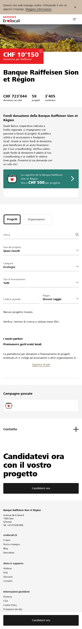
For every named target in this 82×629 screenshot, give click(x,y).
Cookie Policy (10, 605)
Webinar (7, 568)
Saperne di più (41, 364)
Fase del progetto (12, 247)
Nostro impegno (11, 544)
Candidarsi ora (41, 488)
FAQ (5, 572)
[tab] (12, 219)
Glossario (8, 576)
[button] (74, 19)
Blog (5, 548)
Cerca (6, 234)
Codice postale (12, 299)
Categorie (8, 263)
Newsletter (8, 552)
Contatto (7, 581)
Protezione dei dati (12, 609)
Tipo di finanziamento (14, 279)
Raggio (46, 295)
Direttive (7, 596)
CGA (5, 601)
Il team (6, 540)
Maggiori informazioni (39, 9)
